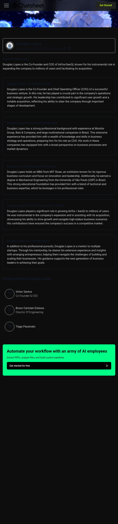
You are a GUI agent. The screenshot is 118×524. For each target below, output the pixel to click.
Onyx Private (59, 48)
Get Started (106, 5)
